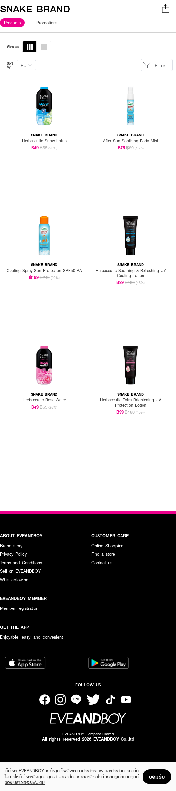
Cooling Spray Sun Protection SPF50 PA (44, 270)
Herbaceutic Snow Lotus (44, 140)
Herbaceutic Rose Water (44, 399)
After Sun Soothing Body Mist (130, 140)
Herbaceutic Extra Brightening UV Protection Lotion (130, 402)
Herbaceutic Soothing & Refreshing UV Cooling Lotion (131, 273)
